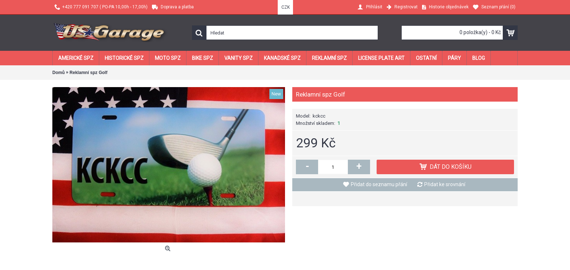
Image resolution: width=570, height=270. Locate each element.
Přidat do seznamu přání (379, 184)
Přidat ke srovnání (444, 184)
